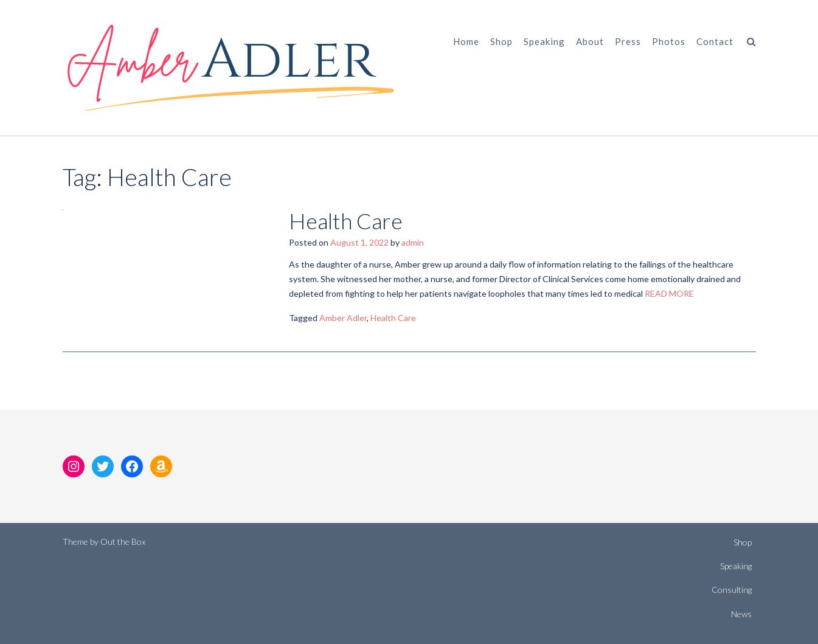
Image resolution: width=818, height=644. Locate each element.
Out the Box (122, 541)
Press (628, 41)
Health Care (346, 220)
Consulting (732, 589)
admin (412, 242)
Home (466, 41)
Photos (668, 41)
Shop (501, 41)
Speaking (544, 41)
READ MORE (669, 293)
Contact (714, 41)
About (590, 41)
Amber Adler (343, 318)
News (741, 614)
